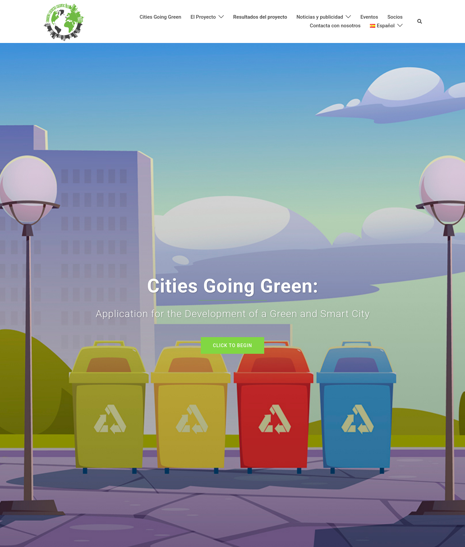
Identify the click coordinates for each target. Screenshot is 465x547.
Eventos (369, 17)
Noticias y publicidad (320, 17)
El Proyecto (203, 17)
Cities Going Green (160, 17)
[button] (420, 21)
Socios (395, 17)
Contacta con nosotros (335, 26)
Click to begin (232, 345)
